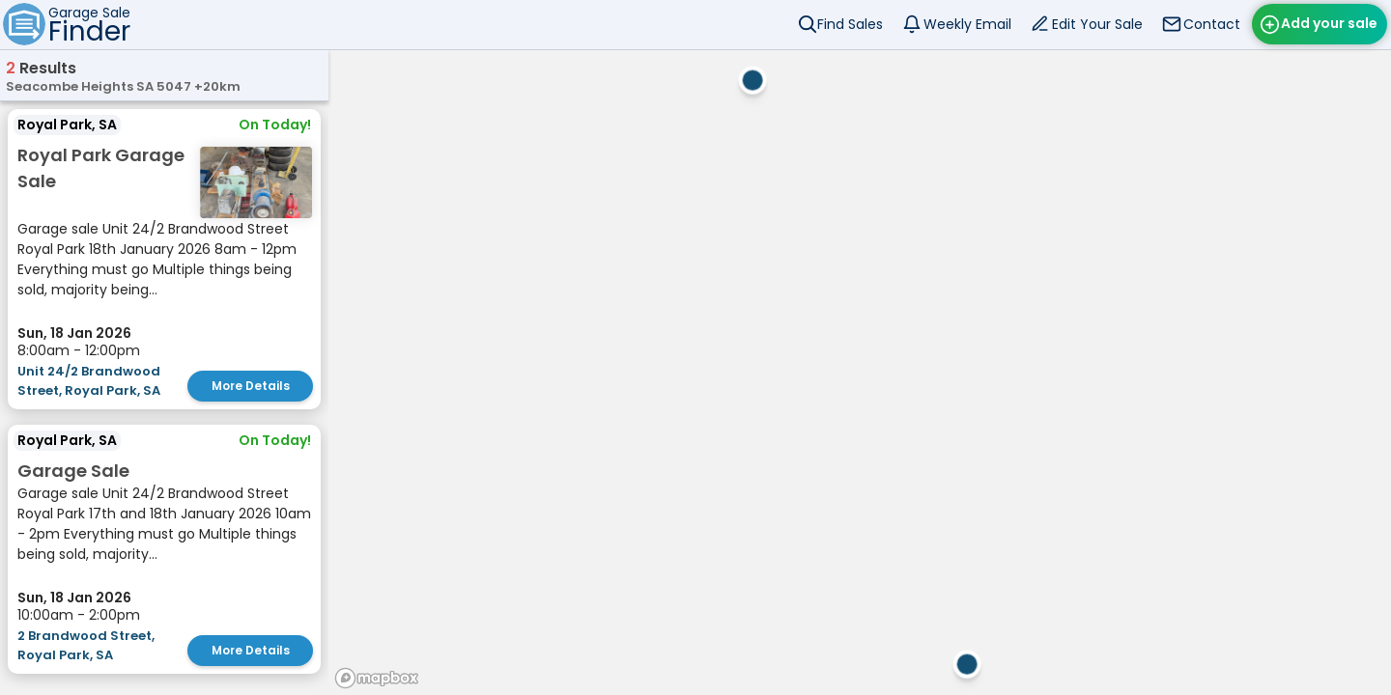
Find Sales (850, 24)
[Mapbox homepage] (376, 678)
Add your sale (1329, 23)
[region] (859, 372)
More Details (251, 385)
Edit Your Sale (1097, 24)
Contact (1211, 24)
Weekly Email (967, 24)
